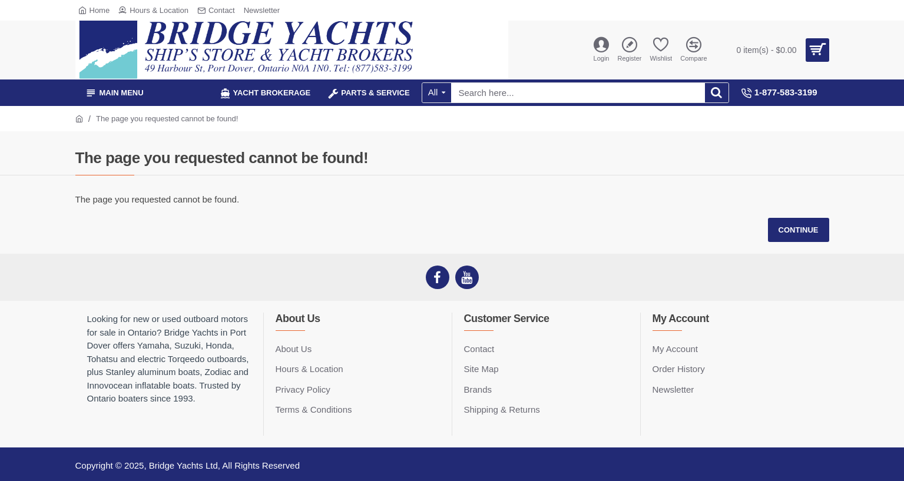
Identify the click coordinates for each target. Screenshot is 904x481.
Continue (799, 229)
